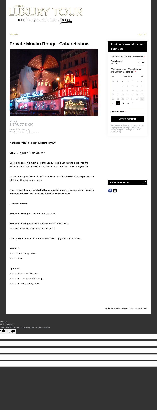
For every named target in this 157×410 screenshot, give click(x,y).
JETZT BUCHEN (127, 119)
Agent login (143, 308)
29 (123, 103)
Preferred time (118, 111)
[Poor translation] (11, 331)
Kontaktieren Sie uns (119, 182)
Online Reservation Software (116, 308)
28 (118, 103)
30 (127, 103)
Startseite (14, 34)
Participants (120, 62)
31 (132, 103)
